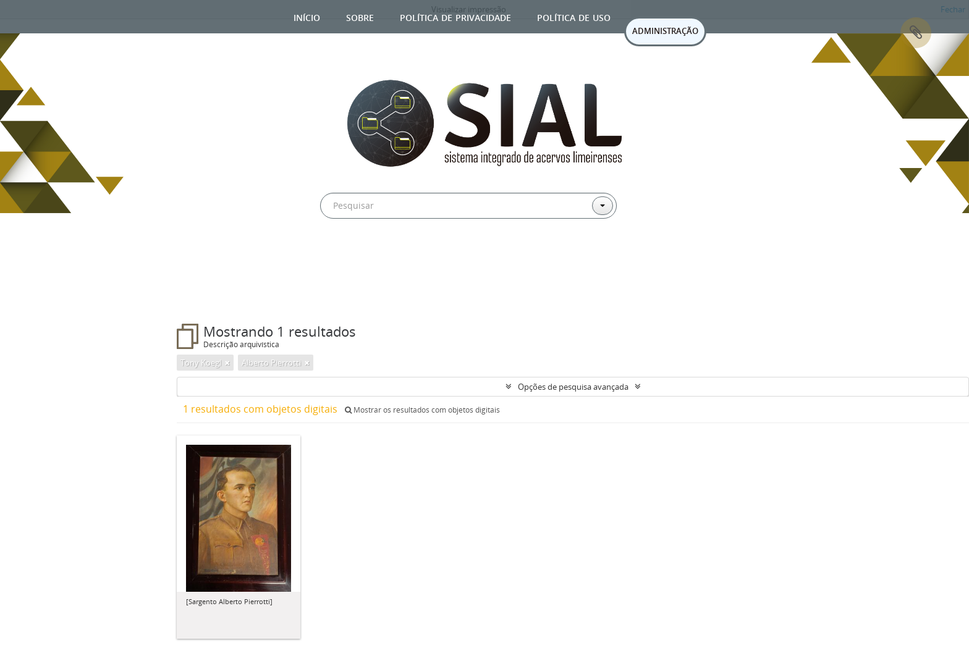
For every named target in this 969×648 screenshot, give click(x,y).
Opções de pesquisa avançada (573, 386)
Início (307, 16)
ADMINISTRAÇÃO (665, 30)
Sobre (360, 16)
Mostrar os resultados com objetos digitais (422, 410)
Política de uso (574, 16)
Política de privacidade (455, 16)
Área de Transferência (915, 32)
